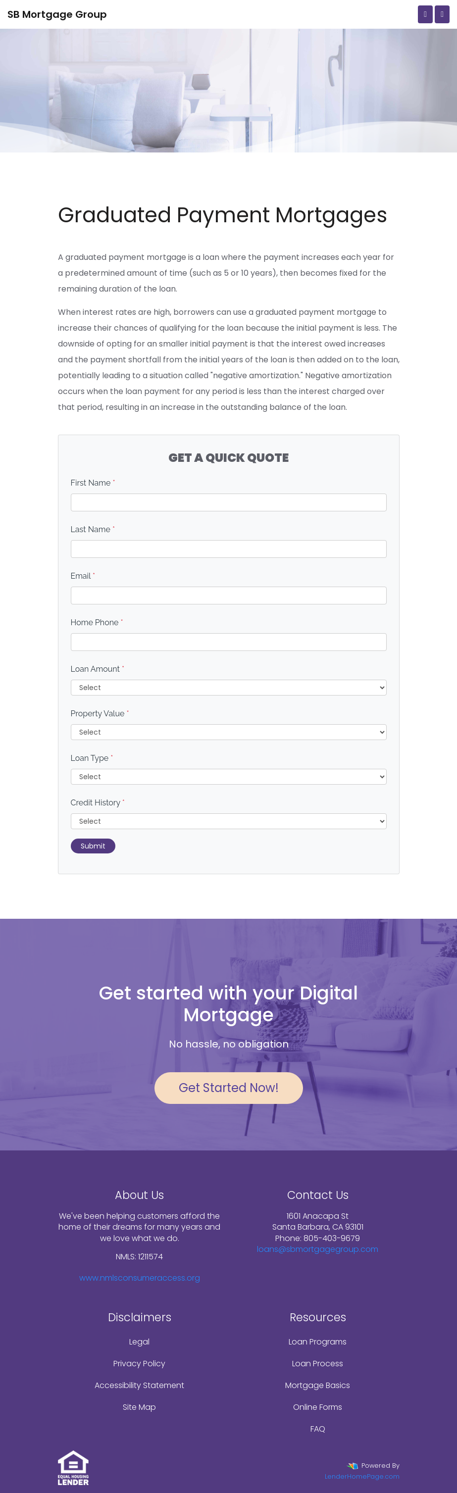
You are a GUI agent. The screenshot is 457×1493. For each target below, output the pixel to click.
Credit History (98, 802)
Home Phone (97, 622)
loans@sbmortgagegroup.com (317, 1249)
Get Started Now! (229, 1088)
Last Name (93, 529)
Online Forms (317, 1407)
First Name (93, 483)
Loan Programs (318, 1341)
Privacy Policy (139, 1363)
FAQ (317, 1429)
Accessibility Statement (139, 1385)
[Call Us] (425, 14)
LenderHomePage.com (362, 1476)
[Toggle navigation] (442, 14)
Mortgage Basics (317, 1385)
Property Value (100, 713)
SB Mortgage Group (57, 14)
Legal (139, 1341)
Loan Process (317, 1363)
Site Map (139, 1407)
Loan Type (92, 758)
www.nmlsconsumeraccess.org (139, 1278)
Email (83, 576)
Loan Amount (98, 669)
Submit (93, 846)
